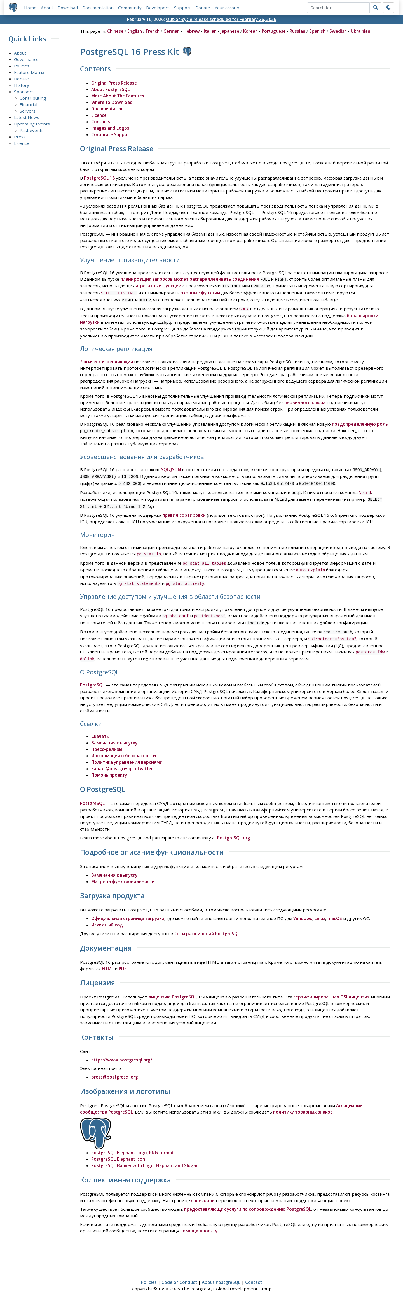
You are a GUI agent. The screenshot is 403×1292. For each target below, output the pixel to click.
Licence (21, 143)
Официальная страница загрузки (127, 907)
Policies (21, 66)
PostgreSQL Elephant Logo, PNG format (132, 1141)
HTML (108, 957)
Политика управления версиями (127, 751)
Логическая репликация (106, 358)
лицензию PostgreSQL (172, 986)
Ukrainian (360, 31)
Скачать (100, 725)
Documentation (98, 7)
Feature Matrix (29, 72)
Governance (26, 59)
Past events (32, 130)
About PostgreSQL (110, 89)
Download (68, 7)
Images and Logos (110, 128)
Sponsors (24, 91)
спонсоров (203, 1189)
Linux (320, 907)
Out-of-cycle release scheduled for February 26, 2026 (221, 19)
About (47, 7)
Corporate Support (111, 134)
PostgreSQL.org (233, 827)
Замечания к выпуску (114, 732)
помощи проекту (198, 1220)
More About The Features (117, 96)
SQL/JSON (171, 466)
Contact (253, 1271)
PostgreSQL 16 (99, 178)
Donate (202, 7)
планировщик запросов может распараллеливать (175, 279)
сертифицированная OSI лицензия (331, 986)
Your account (228, 7)
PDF (122, 957)
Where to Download (112, 102)
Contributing (33, 98)
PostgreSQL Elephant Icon (118, 1148)
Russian (297, 31)
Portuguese (274, 31)
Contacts (100, 121)
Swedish (338, 31)
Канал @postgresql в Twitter (122, 757)
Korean (250, 31)
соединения (245, 279)
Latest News (26, 117)
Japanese (230, 31)
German (171, 31)
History (21, 85)
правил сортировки (184, 509)
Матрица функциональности (123, 870)
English (134, 31)
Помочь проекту (109, 764)
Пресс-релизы (106, 738)
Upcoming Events (32, 124)
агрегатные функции (158, 285)
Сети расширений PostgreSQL (207, 922)
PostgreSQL (92, 674)
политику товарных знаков (303, 1101)
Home (30, 7)
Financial (28, 104)
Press (20, 136)
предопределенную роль (360, 420)
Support (182, 7)
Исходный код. (107, 914)
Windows (302, 907)
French (153, 31)
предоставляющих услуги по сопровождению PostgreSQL (247, 1198)
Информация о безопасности (123, 745)
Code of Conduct (179, 1271)
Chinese (115, 31)
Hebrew (192, 31)
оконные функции (200, 292)
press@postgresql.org (114, 1066)
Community (130, 7)
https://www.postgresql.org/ (121, 1049)
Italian (210, 31)
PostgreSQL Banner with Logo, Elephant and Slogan (144, 1154)
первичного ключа (305, 399)
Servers (28, 111)
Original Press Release (114, 83)
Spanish (317, 31)
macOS (334, 907)
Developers (158, 7)
